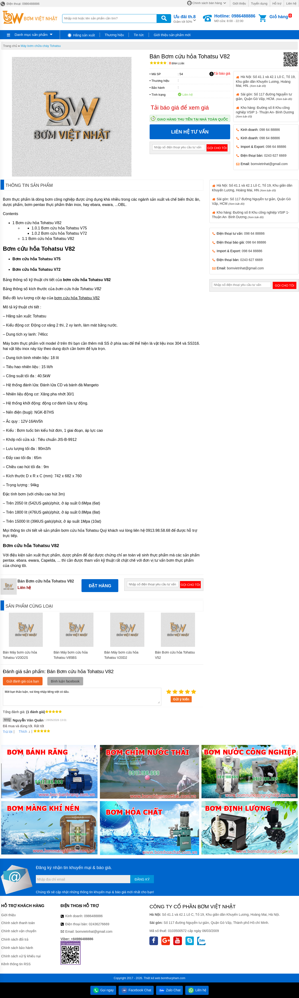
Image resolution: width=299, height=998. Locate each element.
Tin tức (139, 35)
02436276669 (99, 924)
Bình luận (176, 63)
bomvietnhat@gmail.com (269, 164)
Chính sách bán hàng (207, 3)
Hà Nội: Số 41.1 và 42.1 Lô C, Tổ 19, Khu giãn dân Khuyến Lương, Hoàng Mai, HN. (266, 81)
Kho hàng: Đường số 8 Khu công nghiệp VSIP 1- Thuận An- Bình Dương (265, 112)
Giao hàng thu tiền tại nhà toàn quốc (192, 119)
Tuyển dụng (259, 3)
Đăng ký (142, 879)
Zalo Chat (169, 990)
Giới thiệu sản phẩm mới (172, 35)
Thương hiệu (114, 35)
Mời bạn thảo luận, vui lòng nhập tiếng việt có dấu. (82, 696)
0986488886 (93, 916)
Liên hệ (291, 3)
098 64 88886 (269, 130)
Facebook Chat (136, 990)
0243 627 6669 (275, 155)
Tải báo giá (219, 74)
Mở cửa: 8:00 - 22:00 (234, 18)
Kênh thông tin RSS (16, 964)
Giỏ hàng (279, 16)
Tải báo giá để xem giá (180, 107)
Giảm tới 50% (185, 18)
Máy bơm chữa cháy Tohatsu (41, 46)
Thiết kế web (152, 978)
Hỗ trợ (276, 3)
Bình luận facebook (65, 681)
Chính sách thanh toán (18, 923)
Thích (21, 731)
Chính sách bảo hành (17, 948)
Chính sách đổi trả (14, 939)
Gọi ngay (103, 990)
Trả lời (7, 732)
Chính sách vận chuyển (18, 931)
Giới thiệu (239, 3)
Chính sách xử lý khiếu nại (21, 956)
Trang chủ (10, 46)
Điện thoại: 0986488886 (19, 4)
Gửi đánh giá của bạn (22, 681)
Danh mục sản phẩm (31, 35)
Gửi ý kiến (181, 699)
